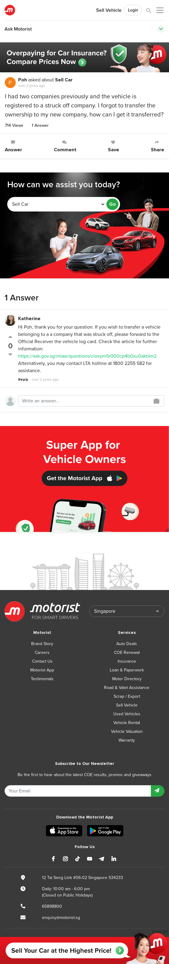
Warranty (127, 740)
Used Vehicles (126, 713)
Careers (42, 652)
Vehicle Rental (126, 722)
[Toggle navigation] (160, 29)
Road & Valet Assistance (126, 687)
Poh (22, 80)
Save (113, 146)
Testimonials (42, 678)
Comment (65, 146)
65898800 (52, 906)
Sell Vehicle (109, 10)
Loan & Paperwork (127, 670)
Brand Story (42, 643)
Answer (13, 146)
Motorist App (42, 670)
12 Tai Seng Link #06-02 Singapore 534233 (82, 877)
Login (133, 10)
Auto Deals (126, 643)
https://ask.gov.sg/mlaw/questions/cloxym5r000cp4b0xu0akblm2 (87, 356)
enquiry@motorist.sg (61, 917)
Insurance (127, 661)
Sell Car (64, 80)
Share (157, 146)
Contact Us (42, 661)
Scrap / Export (127, 696)
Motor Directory (126, 678)
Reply (23, 379)
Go (112, 204)
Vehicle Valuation (127, 731)
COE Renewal (127, 652)
